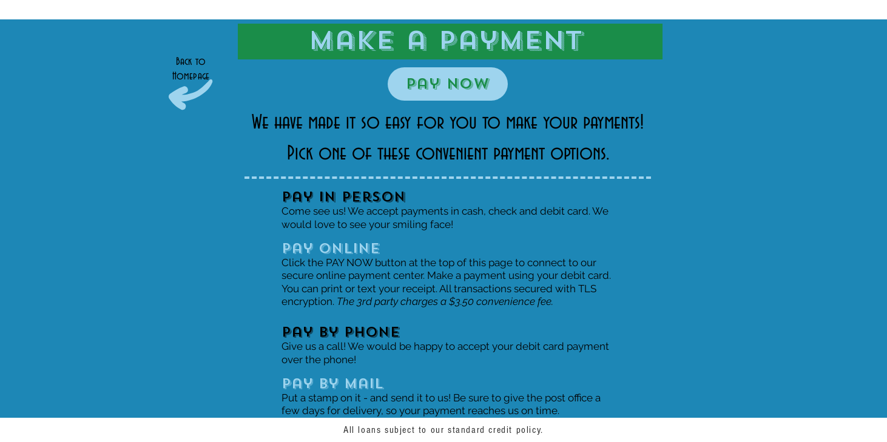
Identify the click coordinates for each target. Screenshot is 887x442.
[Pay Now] (448, 84)
